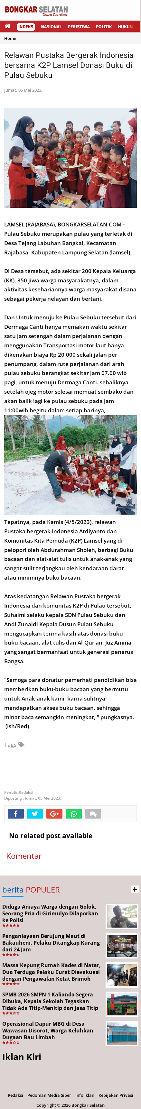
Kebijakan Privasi (116, 1095)
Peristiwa (79, 27)
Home (10, 38)
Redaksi (15, 1095)
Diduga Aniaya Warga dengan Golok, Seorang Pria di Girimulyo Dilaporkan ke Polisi (50, 913)
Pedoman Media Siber (49, 1095)
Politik (104, 27)
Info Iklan (84, 1095)
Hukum (125, 27)
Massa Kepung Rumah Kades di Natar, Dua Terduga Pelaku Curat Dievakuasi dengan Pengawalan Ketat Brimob (51, 972)
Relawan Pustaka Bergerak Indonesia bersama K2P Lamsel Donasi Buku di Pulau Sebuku (69, 65)
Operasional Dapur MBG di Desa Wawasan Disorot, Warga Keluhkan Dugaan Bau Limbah (47, 1030)
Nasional (51, 27)
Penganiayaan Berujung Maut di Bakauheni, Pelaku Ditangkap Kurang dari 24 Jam (51, 942)
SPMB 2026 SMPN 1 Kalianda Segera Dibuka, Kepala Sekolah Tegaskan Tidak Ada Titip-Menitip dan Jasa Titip (50, 1001)
